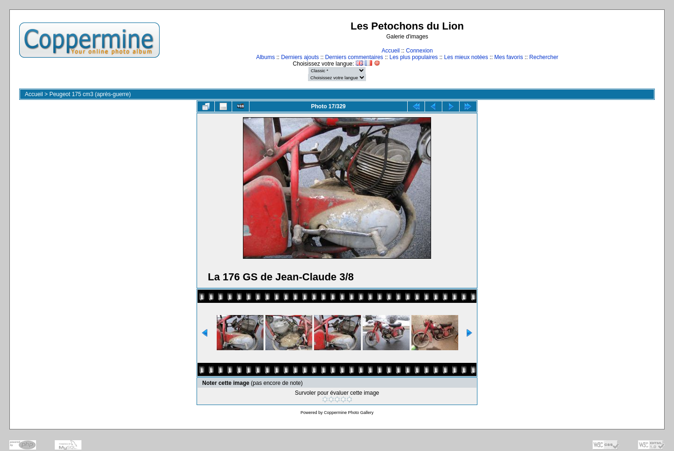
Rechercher (543, 57)
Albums (265, 57)
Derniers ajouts (300, 57)
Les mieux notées (466, 57)
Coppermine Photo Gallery (349, 412)
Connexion (419, 50)
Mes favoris (508, 57)
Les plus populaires (413, 57)
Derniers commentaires (354, 57)
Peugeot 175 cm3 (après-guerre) (90, 94)
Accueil (390, 50)
